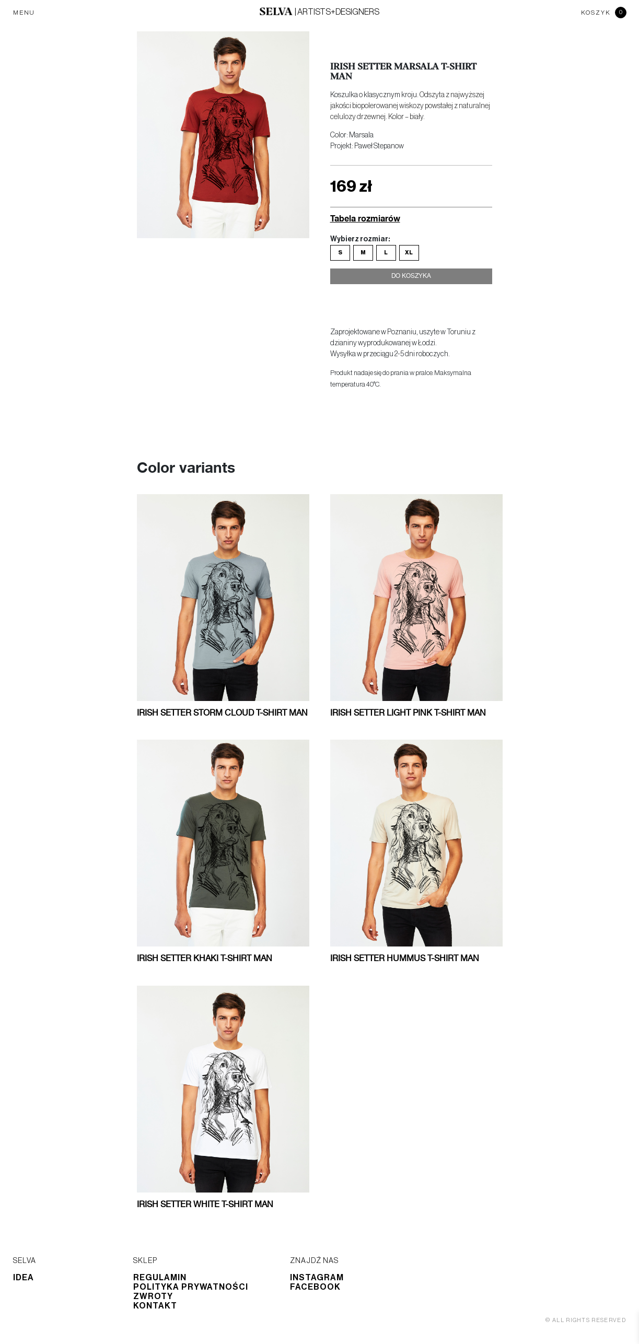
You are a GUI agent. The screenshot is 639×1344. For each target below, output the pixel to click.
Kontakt (155, 1306)
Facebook (315, 1287)
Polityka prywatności (190, 1287)
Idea (23, 1277)
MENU (24, 12)
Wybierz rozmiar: (360, 239)
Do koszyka (411, 281)
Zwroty (153, 1296)
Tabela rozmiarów (365, 218)
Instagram (317, 1277)
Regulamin (160, 1277)
